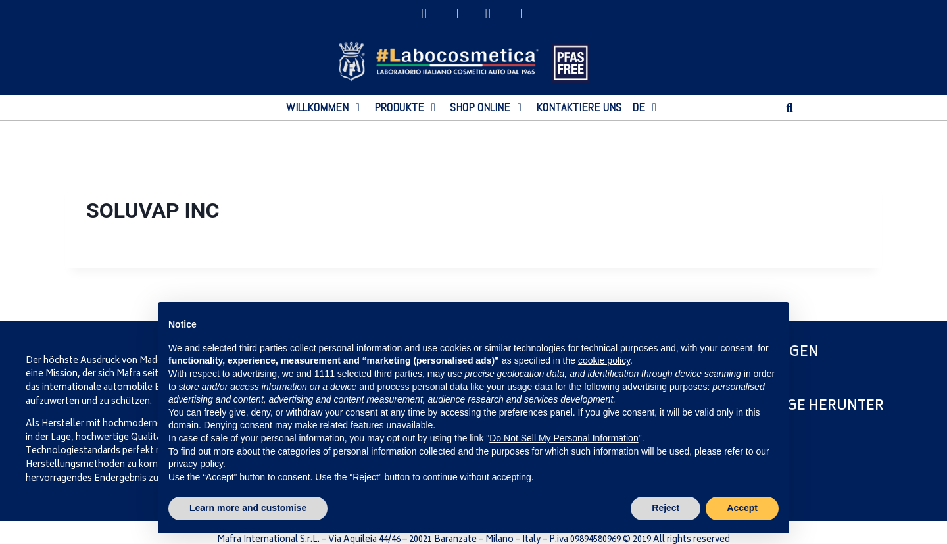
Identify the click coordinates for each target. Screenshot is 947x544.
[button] (789, 107)
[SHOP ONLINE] (488, 107)
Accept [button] (742, 508)
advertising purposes (664, 387)
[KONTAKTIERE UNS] (579, 107)
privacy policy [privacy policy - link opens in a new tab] (195, 463)
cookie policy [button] (604, 360)
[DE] (646, 107)
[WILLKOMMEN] (325, 107)
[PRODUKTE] (407, 107)
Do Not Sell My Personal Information (563, 438)
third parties (398, 373)
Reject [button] (665, 508)
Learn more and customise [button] (247, 508)
